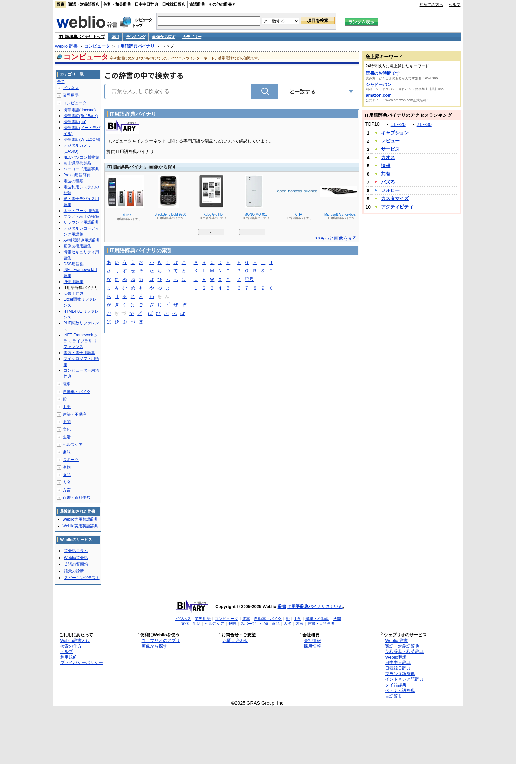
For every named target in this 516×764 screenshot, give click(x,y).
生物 (67, 467)
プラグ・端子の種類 (81, 216)
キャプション (395, 132)
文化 (67, 429)
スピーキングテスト (82, 577)
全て (61, 82)
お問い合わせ (235, 640)
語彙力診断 (74, 571)
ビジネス (71, 88)
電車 (67, 384)
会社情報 (312, 640)
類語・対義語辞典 (84, 4)
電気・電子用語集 (79, 352)
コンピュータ (97, 46)
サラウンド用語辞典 (81, 222)
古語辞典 (197, 4)
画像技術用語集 (77, 246)
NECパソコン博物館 (81, 157)
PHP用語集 (74, 281)
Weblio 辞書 (66, 46)
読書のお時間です (383, 73)
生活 (67, 437)
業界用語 (71, 95)
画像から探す (163, 36)
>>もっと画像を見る (336, 238)
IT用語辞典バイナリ (135, 46)
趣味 (67, 452)
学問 (67, 422)
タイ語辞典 (395, 684)
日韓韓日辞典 (174, 4)
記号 (249, 280)
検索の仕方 (71, 646)
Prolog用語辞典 (77, 175)
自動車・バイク (76, 391)
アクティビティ (397, 206)
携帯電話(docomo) (80, 110)
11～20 (398, 124)
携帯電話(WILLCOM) (82, 139)
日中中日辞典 (146, 4)
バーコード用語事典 (81, 169)
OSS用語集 (74, 264)
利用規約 (68, 657)
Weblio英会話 (76, 557)
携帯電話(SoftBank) (81, 116)
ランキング (135, 36)
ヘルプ (454, 4)
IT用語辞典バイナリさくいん (315, 606)
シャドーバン (378, 84)
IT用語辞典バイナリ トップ (82, 36)
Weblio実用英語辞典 (80, 526)
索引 (115, 36)
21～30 (424, 124)
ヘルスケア (73, 444)
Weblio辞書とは (75, 640)
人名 (67, 482)
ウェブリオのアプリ (161, 640)
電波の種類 (73, 181)
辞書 (60, 4)
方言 (67, 490)
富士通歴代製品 (77, 163)
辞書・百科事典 (76, 497)
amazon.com (378, 95)
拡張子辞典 (73, 293)
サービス (390, 149)
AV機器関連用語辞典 (82, 240)
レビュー (390, 140)
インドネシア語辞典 (404, 679)
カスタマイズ (395, 198)
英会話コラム (76, 550)
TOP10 (372, 124)
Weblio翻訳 (395, 657)
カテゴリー (192, 36)
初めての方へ (431, 4)
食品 (67, 474)
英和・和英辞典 (117, 4)
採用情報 (312, 646)
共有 (385, 173)
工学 (67, 406)
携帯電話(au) (75, 121)
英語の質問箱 (76, 564)
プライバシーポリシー (81, 662)
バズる (388, 182)
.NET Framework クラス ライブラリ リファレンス (81, 341)
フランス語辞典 (400, 673)
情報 (385, 165)
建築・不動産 (75, 414)
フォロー (390, 190)
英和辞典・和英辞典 (404, 651)
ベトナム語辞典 (400, 690)
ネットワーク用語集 (81, 210)
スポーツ (71, 459)
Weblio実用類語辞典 (80, 519)
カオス (388, 157)
